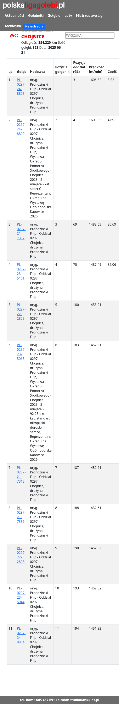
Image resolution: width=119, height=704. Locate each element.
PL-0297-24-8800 (21, 127)
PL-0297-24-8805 (21, 86)
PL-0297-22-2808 (21, 555)
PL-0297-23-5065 (21, 352)
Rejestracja (34, 26)
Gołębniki (36, 16)
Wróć (14, 35)
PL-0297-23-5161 (21, 271)
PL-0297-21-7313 (21, 474)
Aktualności (14, 16)
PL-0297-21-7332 (21, 231)
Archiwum (13, 26)
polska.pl (33, 5)
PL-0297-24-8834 (21, 635)
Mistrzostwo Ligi (89, 16)
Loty (68, 16)
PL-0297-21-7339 (21, 515)
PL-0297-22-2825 (21, 311)
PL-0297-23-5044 (21, 595)
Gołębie (54, 16)
